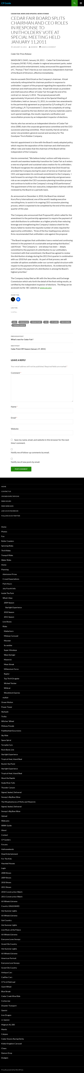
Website (15, 428)
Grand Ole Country (9, 944)
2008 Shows (6, 873)
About (3, 830)
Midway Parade (7, 726)
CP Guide (6, 3)
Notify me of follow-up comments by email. (30, 452)
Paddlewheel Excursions (11, 731)
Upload (4, 816)
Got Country (6, 920)
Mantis (4, 1029)
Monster (7, 640)
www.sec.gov (45, 287)
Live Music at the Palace (11, 930)
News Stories (43, 14)
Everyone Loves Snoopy (10, 939)
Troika (3, 716)
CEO (46, 322)
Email (14, 417)
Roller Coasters (7, 541)
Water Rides (6, 560)
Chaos (3, 1048)
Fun (2, 536)
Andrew (33, 47)
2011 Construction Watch (11, 896)
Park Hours (6, 501)
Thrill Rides (6, 550)
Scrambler (8, 645)
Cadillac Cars (6, 977)
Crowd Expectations (10, 496)
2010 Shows (6, 882)
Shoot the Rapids (8, 778)
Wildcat (7, 688)
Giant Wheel (6, 987)
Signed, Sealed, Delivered (11, 792)
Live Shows (7, 622)
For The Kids (6, 859)
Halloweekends (7, 849)
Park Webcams (7, 506)
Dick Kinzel (65, 322)
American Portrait (8, 958)
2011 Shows (6, 887)
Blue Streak (5, 991)
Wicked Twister (10, 683)
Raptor (7, 674)
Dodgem (4, 1058)
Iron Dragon (6, 1015)
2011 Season (9, 617)
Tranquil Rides (7, 555)
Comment (16, 372)
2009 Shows (6, 878)
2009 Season (9, 603)
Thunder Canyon (8, 787)
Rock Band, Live (7, 750)
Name (14, 406)
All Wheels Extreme (9, 901)
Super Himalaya (10, 650)
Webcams (5, 821)
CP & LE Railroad (8, 982)
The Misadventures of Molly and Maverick (18, 802)
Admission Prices (10, 574)
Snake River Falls (8, 783)
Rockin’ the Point (8, 764)
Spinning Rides (7, 546)
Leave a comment (48, 47)
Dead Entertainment (9, 854)
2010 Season (9, 612)
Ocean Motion (7, 702)
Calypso (4, 1034)
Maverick (8, 659)
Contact (4, 835)
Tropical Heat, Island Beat (11, 759)
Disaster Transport (9, 1006)
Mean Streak (9, 664)
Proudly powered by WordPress (12, 1070)
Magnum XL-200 (8, 1024)
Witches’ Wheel (7, 721)
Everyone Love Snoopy (10, 963)
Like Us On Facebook (9, 511)
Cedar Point (36, 322)
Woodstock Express (12, 693)
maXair (6, 697)
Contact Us (6, 491)
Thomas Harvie (19, 325)
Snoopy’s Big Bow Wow (10, 797)
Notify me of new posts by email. (25, 462)
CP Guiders (6, 840)
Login (3, 868)
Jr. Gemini (5, 1020)
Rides (5, 626)
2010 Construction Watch (11, 892)
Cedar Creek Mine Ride (10, 996)
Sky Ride (4, 735)
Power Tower (6, 707)
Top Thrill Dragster (11, 678)
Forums (4, 844)
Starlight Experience (13, 607)
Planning (5, 569)
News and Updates (29, 14)
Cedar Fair (15, 14)
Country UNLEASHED (10, 906)
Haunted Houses (8, 863)
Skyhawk (4, 712)
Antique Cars (6, 972)
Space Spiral (6, 740)
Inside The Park (7, 593)
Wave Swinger (9, 655)
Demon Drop (6, 1053)
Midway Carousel (11, 636)
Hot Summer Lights (9, 911)
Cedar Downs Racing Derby (12, 1039)
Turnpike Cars (7, 745)
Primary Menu (81, 3)
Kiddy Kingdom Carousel (11, 1043)
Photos (4, 531)
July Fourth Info (9, 588)
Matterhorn (9, 631)
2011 (14, 322)
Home (3, 487)
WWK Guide (6, 825)
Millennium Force (11, 669)
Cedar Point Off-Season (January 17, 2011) (42, 347)
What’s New (7, 598)
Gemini (4, 1010)
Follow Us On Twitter (10, 516)
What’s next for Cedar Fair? (42, 338)
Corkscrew (5, 1001)
